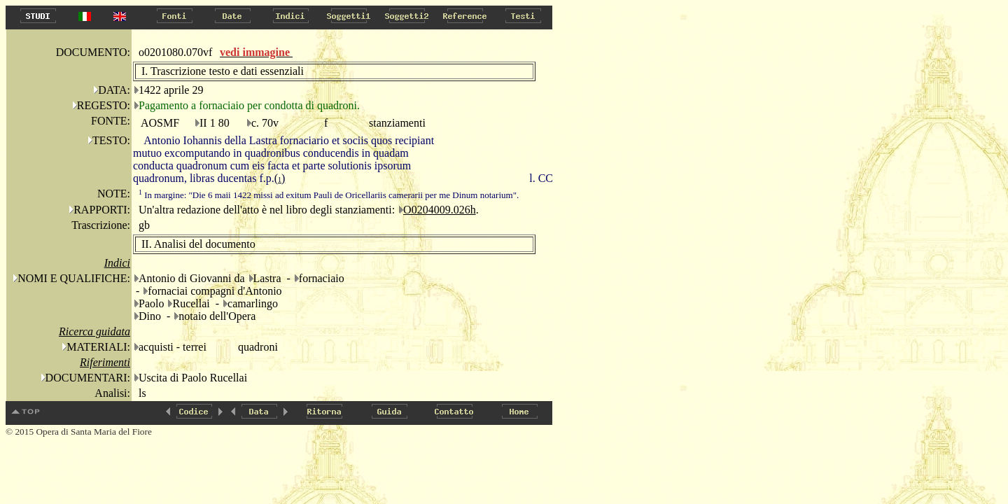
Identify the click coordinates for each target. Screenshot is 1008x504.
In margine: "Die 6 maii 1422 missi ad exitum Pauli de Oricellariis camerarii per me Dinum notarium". (329, 195)
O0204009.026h (439, 210)
